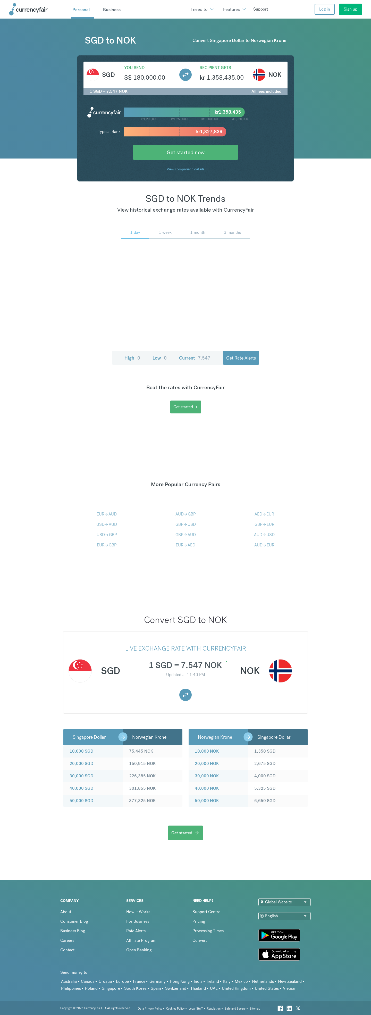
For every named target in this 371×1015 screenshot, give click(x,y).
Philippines (71, 988)
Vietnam (290, 988)
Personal (81, 9)
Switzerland (175, 988)
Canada (88, 981)
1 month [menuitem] (197, 232)
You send (134, 67)
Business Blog (72, 931)
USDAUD (106, 524)
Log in (324, 9)
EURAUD (107, 514)
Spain (156, 988)
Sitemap (255, 1008)
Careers (67, 940)
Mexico (241, 981)
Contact (67, 950)
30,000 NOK (207, 776)
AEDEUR (264, 514)
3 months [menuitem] (232, 232)
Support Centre (206, 911)
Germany (157, 981)
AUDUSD (264, 534)
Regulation (214, 1008)
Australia (69, 981)
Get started (185, 407)
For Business (137, 921)
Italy (227, 981)
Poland (91, 988)
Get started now (186, 152)
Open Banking (138, 950)
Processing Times (208, 931)
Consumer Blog (74, 921)
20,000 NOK (207, 763)
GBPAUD (185, 534)
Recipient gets (215, 67)
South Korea (135, 988)
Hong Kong (180, 981)
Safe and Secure (235, 1008)
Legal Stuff (196, 1008)
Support (260, 9)
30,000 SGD (81, 776)
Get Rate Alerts (241, 358)
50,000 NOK (207, 800)
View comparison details (185, 169)
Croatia (105, 981)
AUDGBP (185, 514)
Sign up (350, 9)
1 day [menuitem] (135, 232)
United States (267, 988)
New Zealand (290, 981)
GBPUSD (185, 524)
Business (112, 9)
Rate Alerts (136, 931)
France (139, 981)
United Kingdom (236, 988)
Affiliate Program (141, 940)
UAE (214, 988)
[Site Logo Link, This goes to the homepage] (38, 9)
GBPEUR (264, 524)
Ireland (213, 981)
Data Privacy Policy (150, 1008)
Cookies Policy (175, 1008)
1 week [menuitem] (165, 232)
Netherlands (263, 981)
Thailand (198, 988)
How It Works (138, 911)
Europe (122, 981)
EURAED (185, 545)
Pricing (198, 921)
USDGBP (107, 534)
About (65, 911)
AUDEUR (264, 545)
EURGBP (107, 545)
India (198, 981)
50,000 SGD (81, 800)
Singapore (111, 988)
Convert (199, 940)
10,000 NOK (207, 751)
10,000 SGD (81, 751)
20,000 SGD (81, 763)
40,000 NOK (207, 788)
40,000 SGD (81, 788)
